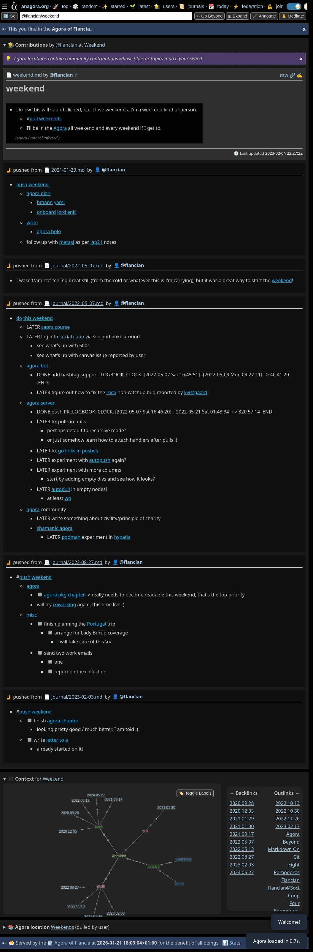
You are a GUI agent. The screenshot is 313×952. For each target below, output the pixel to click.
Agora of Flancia (72, 943)
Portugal (96, 624)
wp (68, 498)
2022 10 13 (287, 803)
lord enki (67, 212)
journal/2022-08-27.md (76, 562)
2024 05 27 (242, 872)
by (154, 170)
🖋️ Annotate (264, 16)
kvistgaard (195, 392)
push (21, 184)
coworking (64, 604)
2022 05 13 (242, 849)
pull (34, 118)
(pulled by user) (58, 927)
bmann (45, 202)
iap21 (96, 242)
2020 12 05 (242, 811)
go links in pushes (78, 450)
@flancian (66, 45)
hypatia (122, 537)
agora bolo (49, 231)
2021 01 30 (242, 826)
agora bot (37, 365)
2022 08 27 (242, 857)
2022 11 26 (287, 818)
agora (32, 509)
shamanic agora (54, 528)
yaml (59, 202)
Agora (60, 128)
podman (71, 537)
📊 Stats (231, 943)
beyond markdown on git (284, 850)
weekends (50, 118)
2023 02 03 (242, 864)
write (32, 222)
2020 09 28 (242, 803)
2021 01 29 (242, 818)
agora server (40, 403)
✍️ (300, 75)
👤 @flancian (110, 169)
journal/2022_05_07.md (77, 265)
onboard (46, 212)
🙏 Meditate (292, 16)
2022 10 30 (287, 811)
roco (111, 392)
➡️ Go (9, 16)
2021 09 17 (242, 834)
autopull (61, 489)
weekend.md (27, 75)
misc (31, 615)
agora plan (38, 193)
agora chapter (63, 720)
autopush (100, 460)
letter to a (57, 740)
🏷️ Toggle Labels (195, 793)
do (19, 318)
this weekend (38, 318)
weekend (38, 184)
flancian (290, 880)
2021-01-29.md (68, 170)
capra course (55, 327)
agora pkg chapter (64, 594)
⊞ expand (237, 16)
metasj (66, 242)
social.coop (71, 336)
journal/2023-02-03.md (76, 697)
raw (284, 75)
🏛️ (50, 943)
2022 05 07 (242, 842)
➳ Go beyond (209, 16)
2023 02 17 (287, 826)
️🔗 (292, 75)
